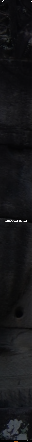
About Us (6, 1)
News (21, 1)
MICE (23, 1)
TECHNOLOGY (26, 1)
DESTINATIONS (10, 1)
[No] (31, 440)
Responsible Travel (17, 1)
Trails (13, 1)
